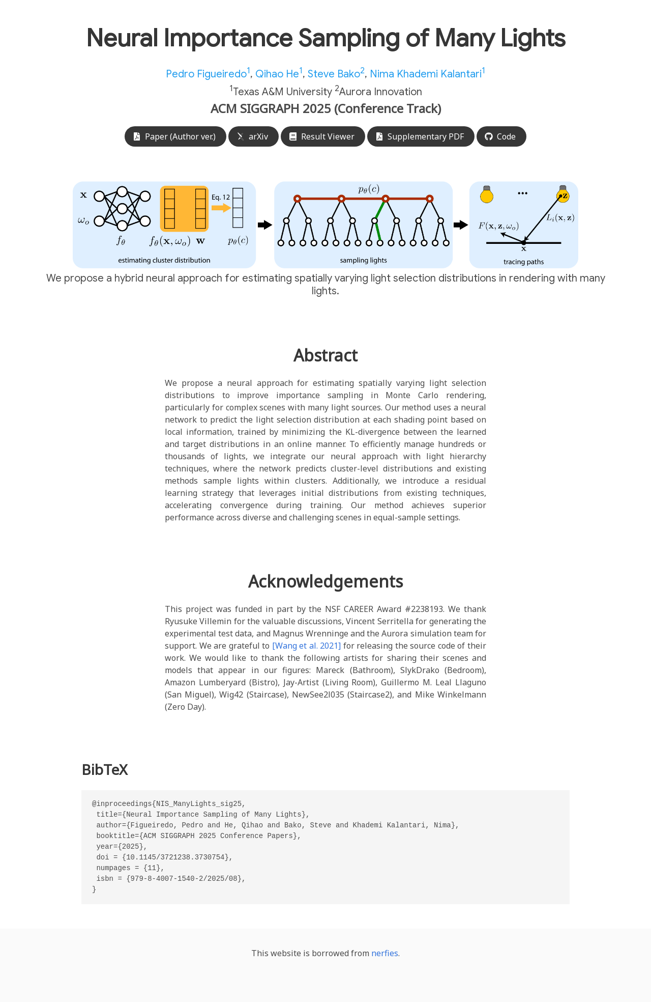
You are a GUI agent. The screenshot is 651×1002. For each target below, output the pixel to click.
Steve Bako (336, 74)
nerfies (384, 953)
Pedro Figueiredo (208, 74)
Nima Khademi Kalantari (427, 74)
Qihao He (279, 74)
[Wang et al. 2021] (306, 645)
